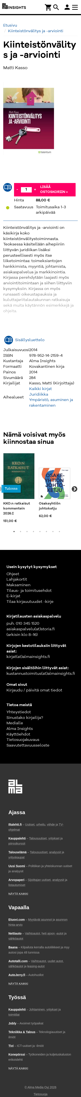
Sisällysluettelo (29, 340)
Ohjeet (12, 574)
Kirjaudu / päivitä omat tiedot (34, 690)
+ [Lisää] (35, 189)
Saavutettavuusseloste (27, 745)
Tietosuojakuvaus (22, 740)
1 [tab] (14, 531)
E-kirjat (13, 596)
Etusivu (10, 25)
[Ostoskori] (48, 7)
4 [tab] (33, 531)
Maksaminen (18, 585)
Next (74, 489)
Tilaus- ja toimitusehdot (29, 591)
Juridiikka (38, 394)
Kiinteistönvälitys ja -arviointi (35, 31)
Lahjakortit (16, 579)
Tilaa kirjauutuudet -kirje (30, 602)
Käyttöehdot (18, 734)
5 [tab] (40, 531)
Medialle (14, 723)
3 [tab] (27, 531)
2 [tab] (20, 531)
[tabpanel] (19, 489)
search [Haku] (56, 7)
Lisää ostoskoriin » (54, 189)
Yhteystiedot (18, 712)
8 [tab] (59, 531)
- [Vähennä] (17, 189)
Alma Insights (19, 729)
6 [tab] (46, 531)
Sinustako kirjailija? (24, 718)
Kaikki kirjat (40, 389)
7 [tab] (53, 531)
